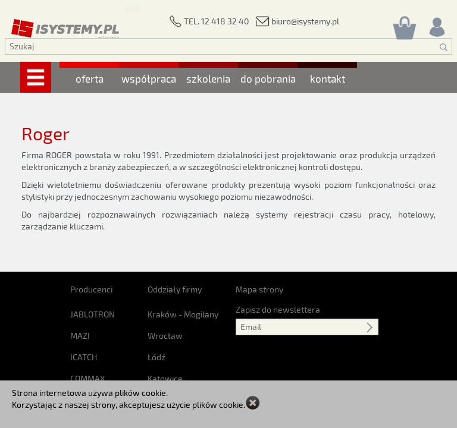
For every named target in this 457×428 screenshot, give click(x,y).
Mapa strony (259, 289)
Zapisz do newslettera (278, 309)
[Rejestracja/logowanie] (436, 24)
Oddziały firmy (175, 289)
